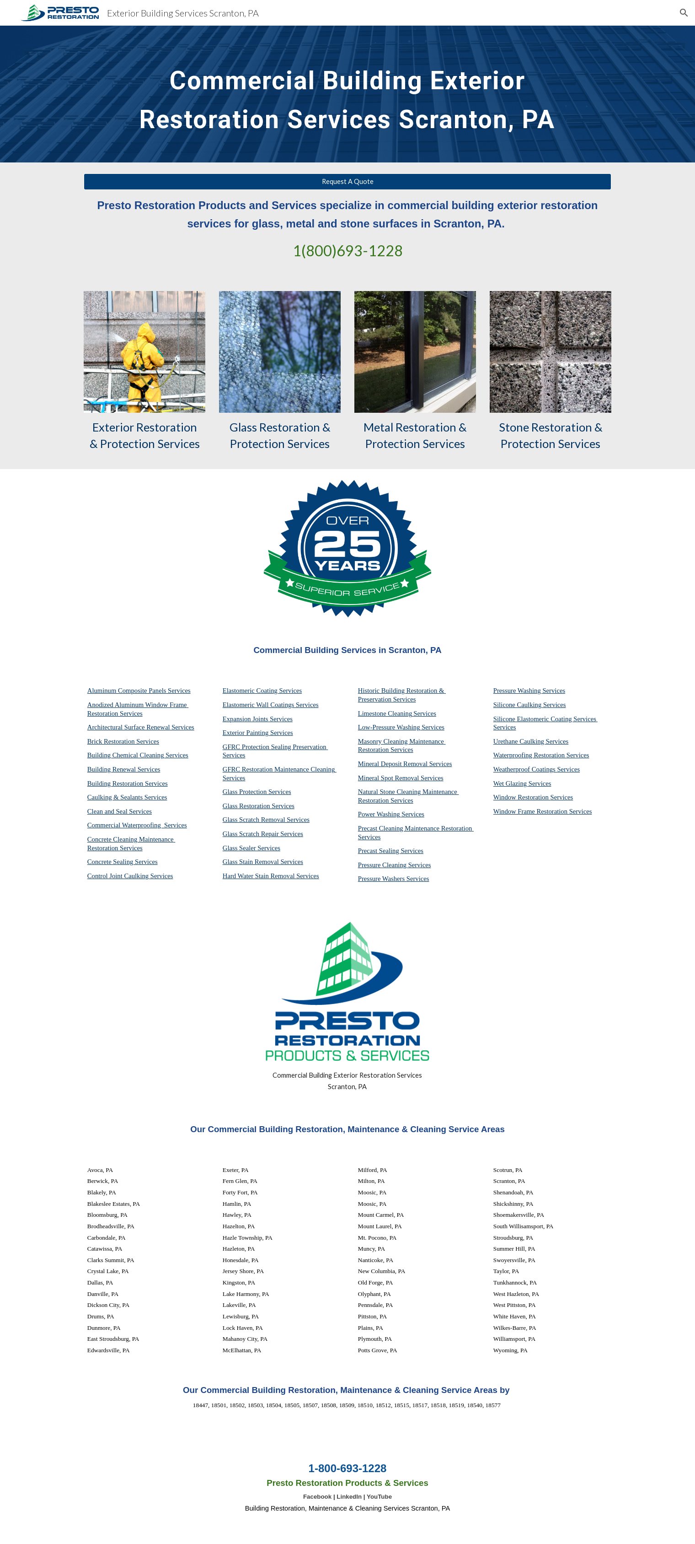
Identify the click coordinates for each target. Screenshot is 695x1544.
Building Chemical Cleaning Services (137, 755)
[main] (347, 94)
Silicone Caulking (518, 704)
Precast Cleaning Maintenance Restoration (416, 828)
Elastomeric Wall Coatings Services (271, 704)
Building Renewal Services (123, 769)
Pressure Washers (382, 878)
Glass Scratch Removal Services (266, 819)
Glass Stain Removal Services (263, 861)
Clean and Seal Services (119, 811)
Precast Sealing (379, 850)
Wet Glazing (511, 783)
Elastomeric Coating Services (262, 690)
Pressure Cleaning (383, 865)
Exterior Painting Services (258, 732)
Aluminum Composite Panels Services (139, 690)
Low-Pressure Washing (390, 727)
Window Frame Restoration (531, 811)
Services (424, 713)
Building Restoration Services (127, 783)
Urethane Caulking (519, 741)
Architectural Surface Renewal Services (140, 727)
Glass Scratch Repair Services (263, 833)
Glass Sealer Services (251, 848)
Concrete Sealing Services (122, 861)
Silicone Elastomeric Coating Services (544, 719)
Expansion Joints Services (258, 719)
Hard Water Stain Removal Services (271, 876)
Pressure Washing (518, 690)
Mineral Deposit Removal (393, 763)
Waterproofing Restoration (530, 755)
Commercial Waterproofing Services (137, 825)
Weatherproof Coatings (525, 769)
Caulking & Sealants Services (127, 797)
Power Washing (379, 814)
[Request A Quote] (347, 181)
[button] (684, 13)
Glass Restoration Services (258, 806)
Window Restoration (522, 797)
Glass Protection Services (257, 791)
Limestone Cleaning (385, 713)
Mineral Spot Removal (389, 778)
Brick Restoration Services (123, 741)
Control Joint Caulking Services (130, 876)
